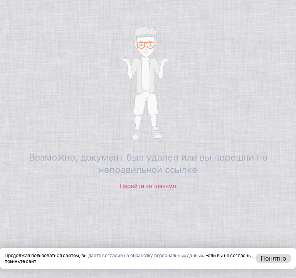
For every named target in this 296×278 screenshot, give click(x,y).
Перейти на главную (148, 186)
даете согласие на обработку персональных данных (145, 255)
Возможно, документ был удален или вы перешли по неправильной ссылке (148, 163)
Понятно (273, 258)
